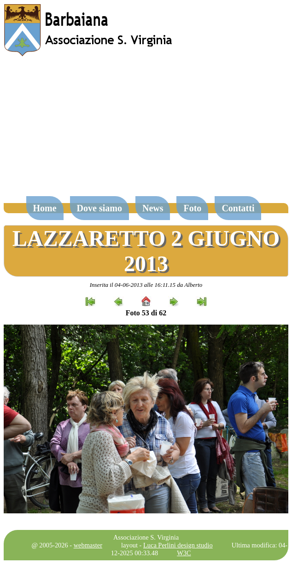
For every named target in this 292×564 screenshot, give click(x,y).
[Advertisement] (146, 130)
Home (45, 208)
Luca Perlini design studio (178, 545)
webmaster (88, 545)
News (153, 208)
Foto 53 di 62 (146, 313)
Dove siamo (99, 208)
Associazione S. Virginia (146, 537)
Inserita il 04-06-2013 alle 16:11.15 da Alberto (146, 284)
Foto (192, 208)
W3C (184, 553)
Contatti (238, 208)
